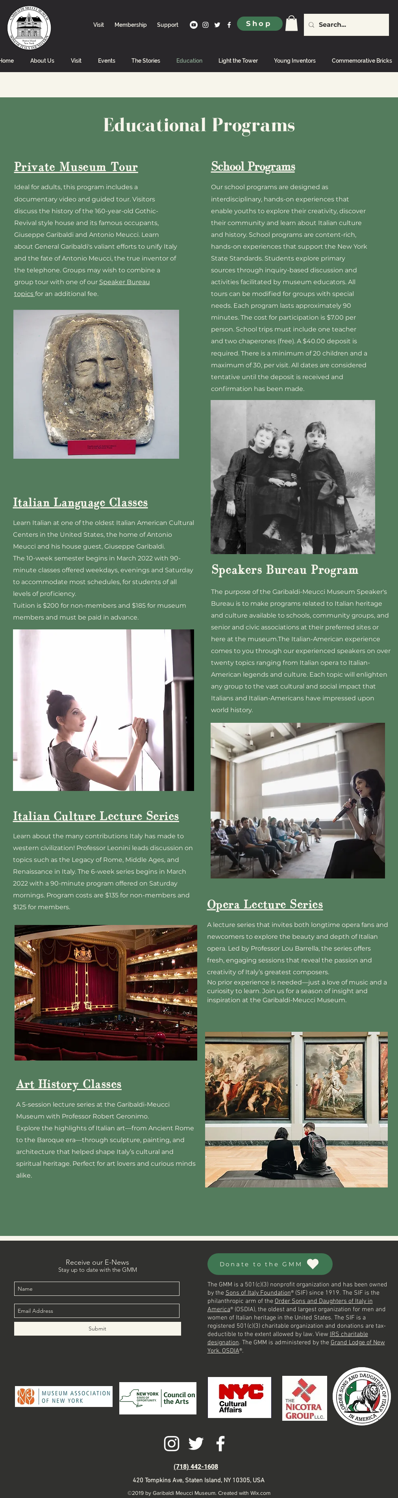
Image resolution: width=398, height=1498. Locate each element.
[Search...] (345, 25)
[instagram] (205, 25)
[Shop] (260, 24)
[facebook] (229, 25)
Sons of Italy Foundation (258, 1293)
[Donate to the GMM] (270, 1264)
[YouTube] (194, 25)
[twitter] (217, 25)
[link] (291, 23)
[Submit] (97, 1329)
